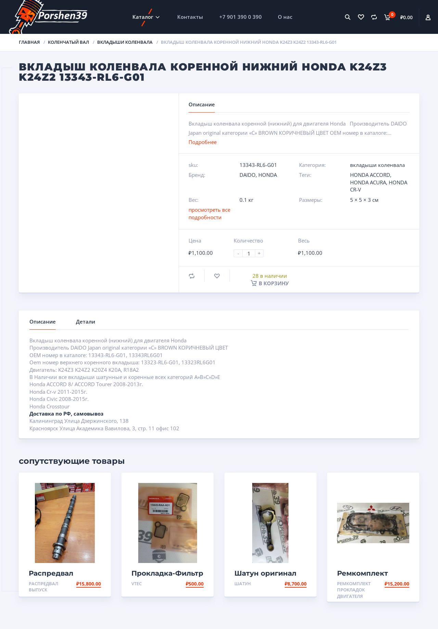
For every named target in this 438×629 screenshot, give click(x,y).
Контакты (190, 16)
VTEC (136, 583)
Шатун (242, 583)
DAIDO (248, 174)
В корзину (270, 283)
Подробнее (203, 142)
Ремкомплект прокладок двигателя (354, 589)
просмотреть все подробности (209, 213)
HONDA (267, 174)
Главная (29, 42)
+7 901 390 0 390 (240, 16)
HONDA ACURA (368, 182)
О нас (285, 16)
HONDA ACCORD (370, 174)
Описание (42, 321)
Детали (85, 321)
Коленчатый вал (68, 42)
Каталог (142, 16)
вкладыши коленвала (125, 42)
